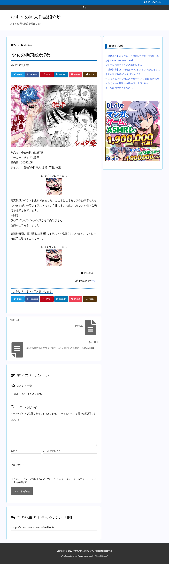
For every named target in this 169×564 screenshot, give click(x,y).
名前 (14, 451)
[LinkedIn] (61, 74)
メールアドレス (51, 451)
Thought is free (101, 556)
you (93, 281)
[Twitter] (18, 74)
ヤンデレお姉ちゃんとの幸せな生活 (123, 65)
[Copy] (90, 74)
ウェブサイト (17, 464)
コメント (15, 419)
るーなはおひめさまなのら (119, 88)
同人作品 (28, 45)
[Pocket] (75, 74)
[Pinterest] (47, 74)
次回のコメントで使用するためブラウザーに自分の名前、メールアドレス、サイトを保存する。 (55, 480)
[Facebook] (32, 74)
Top (15, 45)
